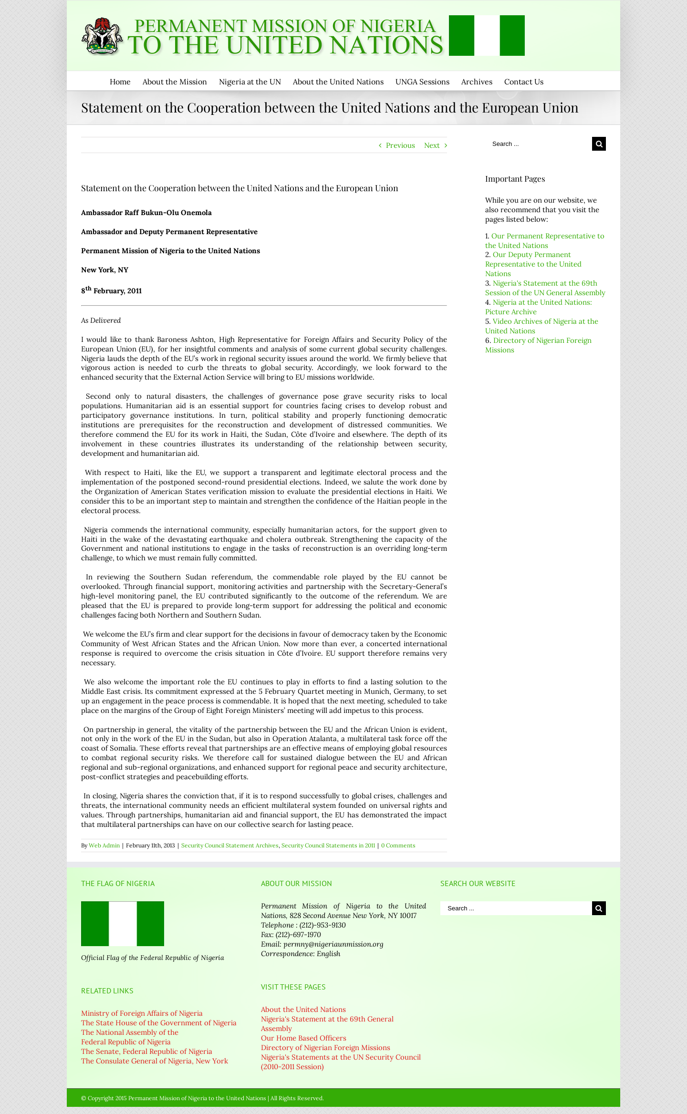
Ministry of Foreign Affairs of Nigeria (142, 1013)
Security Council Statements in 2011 (328, 845)
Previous (400, 145)
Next (432, 145)
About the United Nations (303, 1009)
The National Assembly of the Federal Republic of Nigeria (129, 1037)
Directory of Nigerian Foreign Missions (325, 1047)
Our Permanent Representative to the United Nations (544, 240)
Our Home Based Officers (303, 1037)
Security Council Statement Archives (230, 845)
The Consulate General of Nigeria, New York (154, 1060)
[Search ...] (538, 144)
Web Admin (104, 845)
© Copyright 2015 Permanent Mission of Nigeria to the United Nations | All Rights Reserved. (202, 1098)
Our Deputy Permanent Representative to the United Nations (533, 264)
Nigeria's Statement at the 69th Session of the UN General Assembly (545, 287)
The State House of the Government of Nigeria (159, 1022)
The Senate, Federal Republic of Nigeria (146, 1051)
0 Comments (398, 845)
